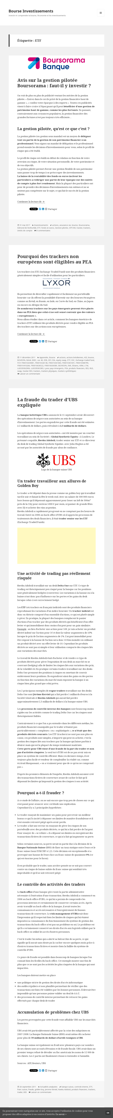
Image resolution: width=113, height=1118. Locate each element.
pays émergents (56, 368)
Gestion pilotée (61, 228)
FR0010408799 (82, 363)
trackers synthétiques (67, 371)
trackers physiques (49, 371)
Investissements (41, 225)
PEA (66, 368)
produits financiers (76, 368)
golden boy (39, 1089)
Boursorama (84, 225)
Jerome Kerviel (51, 1089)
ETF (38, 228)
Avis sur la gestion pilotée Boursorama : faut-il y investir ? (54, 83)
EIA (53, 360)
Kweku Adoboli (64, 1089)
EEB (45, 360)
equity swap (61, 360)
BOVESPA (21, 360)
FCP (18, 363)
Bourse (52, 357)
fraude (31, 1089)
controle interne (81, 1087)
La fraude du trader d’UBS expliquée (47, 402)
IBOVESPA (62, 365)
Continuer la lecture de (31, 201)
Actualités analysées (48, 1087)
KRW (81, 365)
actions (55, 225)
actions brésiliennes (75, 357)
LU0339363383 (37, 368)
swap (19, 371)
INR (69, 365)
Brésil (28, 360)
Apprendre (43, 357)
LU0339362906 (23, 368)
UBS (25, 1092)
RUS (91, 368)
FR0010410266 (23, 365)
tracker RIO (27, 371)
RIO (87, 368)
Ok (108, 1112)
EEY (49, 360)
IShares (75, 365)
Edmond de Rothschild (26, 228)
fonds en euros (47, 228)
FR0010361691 (68, 363)
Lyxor (46, 368)
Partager (52, 209)
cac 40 (40, 360)
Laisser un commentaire (30, 373)
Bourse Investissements (31, 10)
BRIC (34, 360)
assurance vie (65, 225)
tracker (79, 228)
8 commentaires (43, 230)
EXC (73, 360)
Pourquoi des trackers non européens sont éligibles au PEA (54, 259)
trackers (86, 228)
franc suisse (22, 1089)
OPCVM (72, 228)
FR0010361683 (55, 363)
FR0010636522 (37, 365)
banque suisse (67, 1087)
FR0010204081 (27, 363)
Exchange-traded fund (85, 360)
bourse (75, 225)
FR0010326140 (41, 363)
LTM (86, 365)
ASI (85, 357)
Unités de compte (24, 230)
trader (19, 1092)
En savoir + (65, 1114)
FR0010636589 (50, 365)
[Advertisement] (56, 546)
